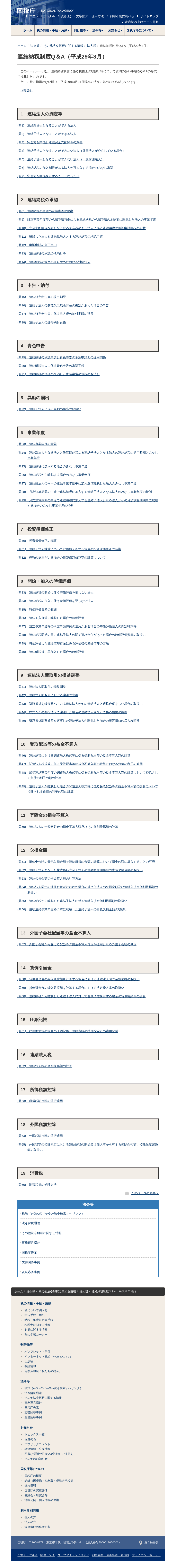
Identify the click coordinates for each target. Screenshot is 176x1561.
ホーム (27, 30)
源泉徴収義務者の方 (37, 1527)
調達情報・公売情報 (37, 1449)
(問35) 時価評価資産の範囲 (37, 609)
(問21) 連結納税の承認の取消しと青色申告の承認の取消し (58, 374)
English (50, 16)
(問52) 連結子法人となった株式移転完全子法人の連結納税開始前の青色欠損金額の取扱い (80, 870)
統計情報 (30, 1366)
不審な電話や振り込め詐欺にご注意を (49, 1453)
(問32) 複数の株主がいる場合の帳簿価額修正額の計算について (61, 557)
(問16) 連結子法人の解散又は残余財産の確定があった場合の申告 (63, 305)
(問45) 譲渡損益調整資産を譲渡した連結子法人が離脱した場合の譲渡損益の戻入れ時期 (78, 720)
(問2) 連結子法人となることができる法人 (46, 134)
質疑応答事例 (31, 1272)
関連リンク (47, 1555)
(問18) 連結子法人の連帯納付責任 (41, 322)
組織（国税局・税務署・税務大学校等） (50, 1480)
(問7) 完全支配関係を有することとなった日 (48, 176)
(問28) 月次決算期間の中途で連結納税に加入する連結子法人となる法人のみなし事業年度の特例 (84, 491)
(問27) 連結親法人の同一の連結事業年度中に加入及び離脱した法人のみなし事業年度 (77, 483)
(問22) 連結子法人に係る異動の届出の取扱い (49, 409)
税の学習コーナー (36, 1334)
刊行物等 (26, 1344)
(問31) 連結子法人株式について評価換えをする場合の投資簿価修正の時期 (69, 549)
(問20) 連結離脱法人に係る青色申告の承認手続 (50, 365)
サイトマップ (149, 16)
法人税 (91, 45)
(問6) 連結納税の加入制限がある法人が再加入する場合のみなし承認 (65, 167)
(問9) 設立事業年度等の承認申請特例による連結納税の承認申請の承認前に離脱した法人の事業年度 (86, 219)
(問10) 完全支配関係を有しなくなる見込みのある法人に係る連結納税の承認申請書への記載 (81, 228)
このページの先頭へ (145, 1193)
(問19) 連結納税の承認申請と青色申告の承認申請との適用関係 (61, 357)
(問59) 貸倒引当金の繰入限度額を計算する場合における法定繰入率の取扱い (70, 987)
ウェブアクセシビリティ (73, 1555)
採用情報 (30, 1485)
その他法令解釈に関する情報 (63, 45)
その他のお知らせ (36, 1458)
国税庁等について (32, 1469)
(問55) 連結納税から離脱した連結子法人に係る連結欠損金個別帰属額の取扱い (72, 901)
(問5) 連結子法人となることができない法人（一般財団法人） (60, 159)
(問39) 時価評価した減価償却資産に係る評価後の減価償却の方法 (63, 643)
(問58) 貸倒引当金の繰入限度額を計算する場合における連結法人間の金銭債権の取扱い (78, 979)
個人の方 (30, 1517)
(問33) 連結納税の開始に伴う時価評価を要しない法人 (55, 592)
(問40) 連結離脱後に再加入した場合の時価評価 (50, 651)
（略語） (26, 90)
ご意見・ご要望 (27, 1555)
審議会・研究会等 (36, 1495)
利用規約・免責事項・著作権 (110, 1555)
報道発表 (30, 1439)
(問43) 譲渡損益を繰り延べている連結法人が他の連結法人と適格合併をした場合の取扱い (80, 703)
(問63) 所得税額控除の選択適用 (40, 1101)
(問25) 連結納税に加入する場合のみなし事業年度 (52, 466)
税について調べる (36, 1310)
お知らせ (26, 1427)
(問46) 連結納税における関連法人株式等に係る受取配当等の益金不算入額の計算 (73, 755)
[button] (53, 30)
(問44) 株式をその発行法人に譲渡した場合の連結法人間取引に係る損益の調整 (72, 712)
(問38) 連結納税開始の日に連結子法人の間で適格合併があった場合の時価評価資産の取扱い (81, 634)
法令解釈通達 (31, 1223)
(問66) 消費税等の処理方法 (37, 1184)
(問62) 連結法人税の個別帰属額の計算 (44, 1066)
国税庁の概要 (33, 1475)
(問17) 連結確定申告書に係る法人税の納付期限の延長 (55, 313)
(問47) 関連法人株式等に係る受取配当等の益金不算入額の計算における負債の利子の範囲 (80, 764)
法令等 (34, 45)
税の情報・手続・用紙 (35, 1303)
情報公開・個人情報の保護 (42, 1500)
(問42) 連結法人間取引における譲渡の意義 (47, 695)
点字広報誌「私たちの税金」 (43, 1371)
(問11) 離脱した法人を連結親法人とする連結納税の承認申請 (60, 236)
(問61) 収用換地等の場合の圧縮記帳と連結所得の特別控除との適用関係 (67, 1031)
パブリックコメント (37, 1444)
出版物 (29, 1361)
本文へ (34, 16)
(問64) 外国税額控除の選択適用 (40, 1136)
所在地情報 (149, 1542)
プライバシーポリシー (146, 1555)
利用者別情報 (29, 1510)
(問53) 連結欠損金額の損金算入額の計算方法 (49, 878)
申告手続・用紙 (35, 1315)
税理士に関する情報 (37, 1324)
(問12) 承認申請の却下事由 (37, 245)
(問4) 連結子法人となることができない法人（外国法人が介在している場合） (71, 150)
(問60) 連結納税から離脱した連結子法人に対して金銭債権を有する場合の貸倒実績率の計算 (81, 996)
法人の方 (30, 1522)
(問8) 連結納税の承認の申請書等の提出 (45, 211)
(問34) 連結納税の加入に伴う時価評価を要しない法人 (55, 601)
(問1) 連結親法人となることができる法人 (46, 125)
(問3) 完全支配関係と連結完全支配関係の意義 (49, 142)
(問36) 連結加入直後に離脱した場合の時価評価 (50, 618)
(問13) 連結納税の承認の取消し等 (41, 253)
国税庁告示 (29, 1252)
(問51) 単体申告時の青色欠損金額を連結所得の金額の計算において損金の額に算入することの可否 (86, 861)
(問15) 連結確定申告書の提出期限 (41, 297)
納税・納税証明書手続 (39, 1320)
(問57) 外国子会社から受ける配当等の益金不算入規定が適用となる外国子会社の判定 (77, 944)
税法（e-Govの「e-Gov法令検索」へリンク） (53, 1213)
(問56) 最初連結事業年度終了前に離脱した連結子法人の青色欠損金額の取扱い (72, 909)
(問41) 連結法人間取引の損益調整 (41, 686)
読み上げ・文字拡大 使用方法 (82, 16)
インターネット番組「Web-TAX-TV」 (48, 1356)
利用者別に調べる (122, 16)
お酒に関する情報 (36, 1329)
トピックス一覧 (35, 1434)
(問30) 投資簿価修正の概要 (37, 540)
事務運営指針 (31, 1242)
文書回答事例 (31, 1262)
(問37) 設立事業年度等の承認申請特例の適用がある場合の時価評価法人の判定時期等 (77, 626)
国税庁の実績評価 (36, 1490)
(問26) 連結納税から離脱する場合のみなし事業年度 (53, 474)
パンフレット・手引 (37, 1351)
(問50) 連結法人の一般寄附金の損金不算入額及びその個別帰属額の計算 (67, 826)
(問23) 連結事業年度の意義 (37, 444)
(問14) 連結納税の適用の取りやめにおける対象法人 (53, 262)
